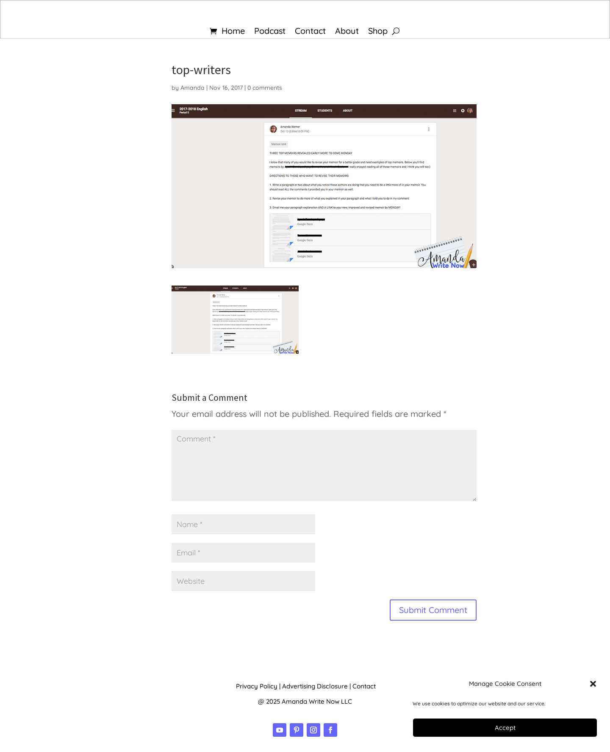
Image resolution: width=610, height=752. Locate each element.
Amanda (192, 88)
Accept (505, 728)
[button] (593, 684)
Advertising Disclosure (315, 686)
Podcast (270, 32)
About (347, 32)
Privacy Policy (256, 686)
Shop (378, 32)
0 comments (264, 88)
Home (233, 32)
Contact (310, 32)
